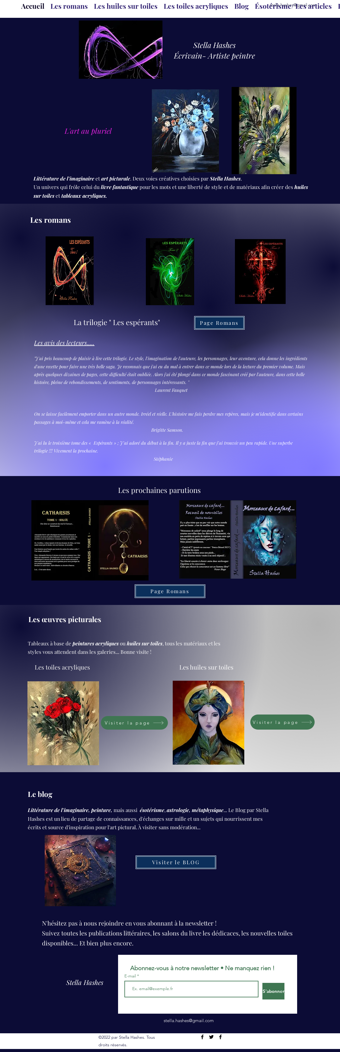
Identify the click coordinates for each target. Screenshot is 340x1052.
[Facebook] (202, 1037)
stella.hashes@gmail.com (293, 5)
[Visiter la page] (134, 723)
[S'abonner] (273, 991)
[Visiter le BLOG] (176, 862)
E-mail (130, 976)
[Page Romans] (219, 323)
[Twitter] (211, 1037)
